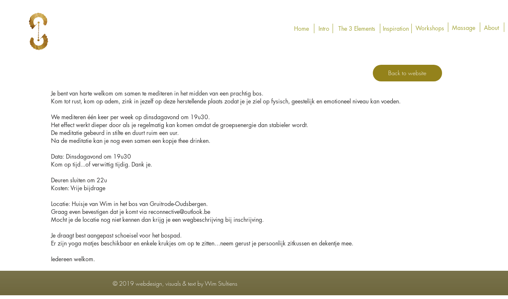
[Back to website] (407, 73)
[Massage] (463, 28)
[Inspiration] (396, 28)
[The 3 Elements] (357, 28)
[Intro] (324, 28)
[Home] (301, 28)
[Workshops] (429, 28)
